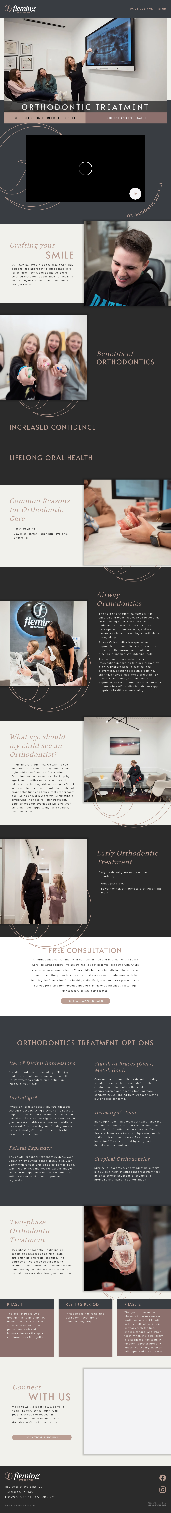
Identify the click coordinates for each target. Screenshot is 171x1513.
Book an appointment (86, 1001)
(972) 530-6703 (23, 1415)
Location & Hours (42, 1437)
